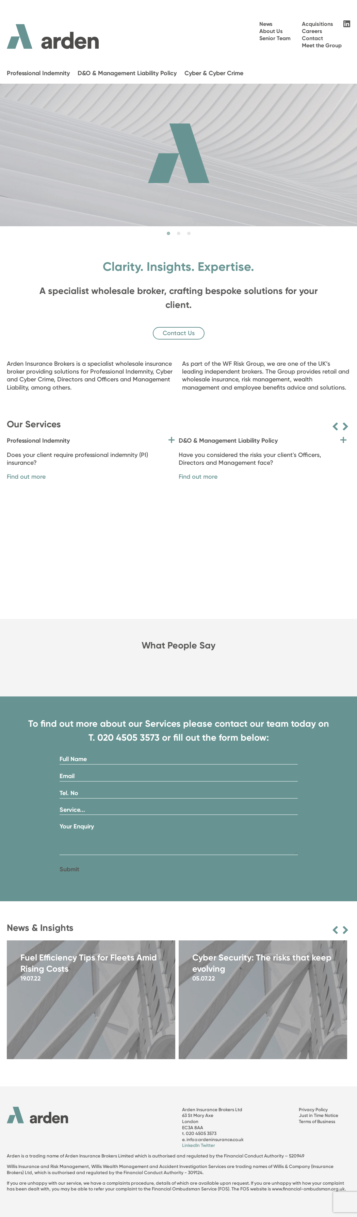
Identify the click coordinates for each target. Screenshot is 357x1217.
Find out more (26, 476)
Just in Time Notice (318, 1115)
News (266, 24)
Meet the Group (322, 45)
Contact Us (179, 333)
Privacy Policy (313, 1109)
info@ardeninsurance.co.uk (215, 1139)
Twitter (208, 1145)
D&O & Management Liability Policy (127, 73)
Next (345, 427)
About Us (271, 31)
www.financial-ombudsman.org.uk (308, 1188)
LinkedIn (191, 1145)
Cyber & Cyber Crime (213, 73)
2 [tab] (178, 233)
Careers (312, 31)
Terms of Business (317, 1121)
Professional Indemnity (38, 73)
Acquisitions (317, 24)
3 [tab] (189, 233)
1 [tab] (168, 233)
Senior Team (275, 38)
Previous (335, 427)
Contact (312, 38)
